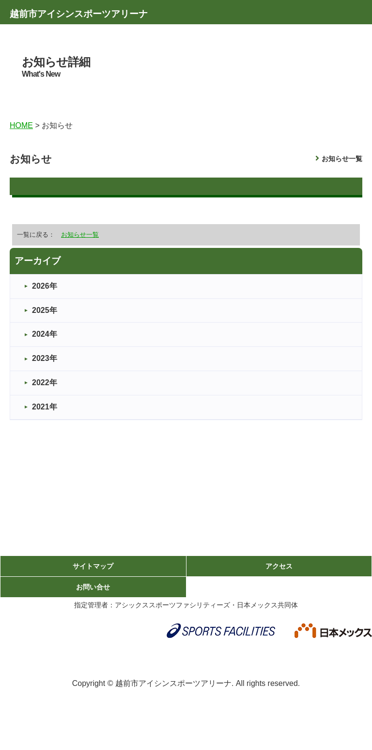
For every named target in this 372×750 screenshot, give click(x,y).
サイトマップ (93, 566)
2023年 (44, 358)
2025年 (44, 310)
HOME (21, 125)
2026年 (44, 286)
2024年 (44, 334)
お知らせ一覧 (342, 159)
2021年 (44, 407)
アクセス (279, 566)
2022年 (44, 382)
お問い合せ (93, 587)
